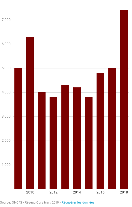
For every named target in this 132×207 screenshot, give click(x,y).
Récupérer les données (78, 202)
